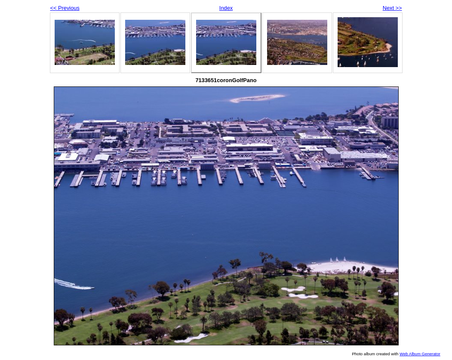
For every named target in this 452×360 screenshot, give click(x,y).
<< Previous (65, 8)
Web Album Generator (420, 353)
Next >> (392, 8)
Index (226, 8)
